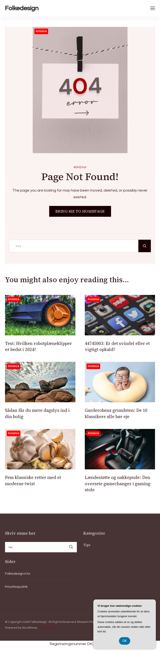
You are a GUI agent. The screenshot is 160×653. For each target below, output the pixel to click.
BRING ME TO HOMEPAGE (80, 211)
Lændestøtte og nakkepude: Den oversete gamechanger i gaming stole (117, 483)
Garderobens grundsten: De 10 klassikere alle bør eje (116, 413)
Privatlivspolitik (16, 586)
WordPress (29, 627)
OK (124, 641)
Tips (86, 545)
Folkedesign (22, 8)
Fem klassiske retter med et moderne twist (33, 480)
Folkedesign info (17, 573)
